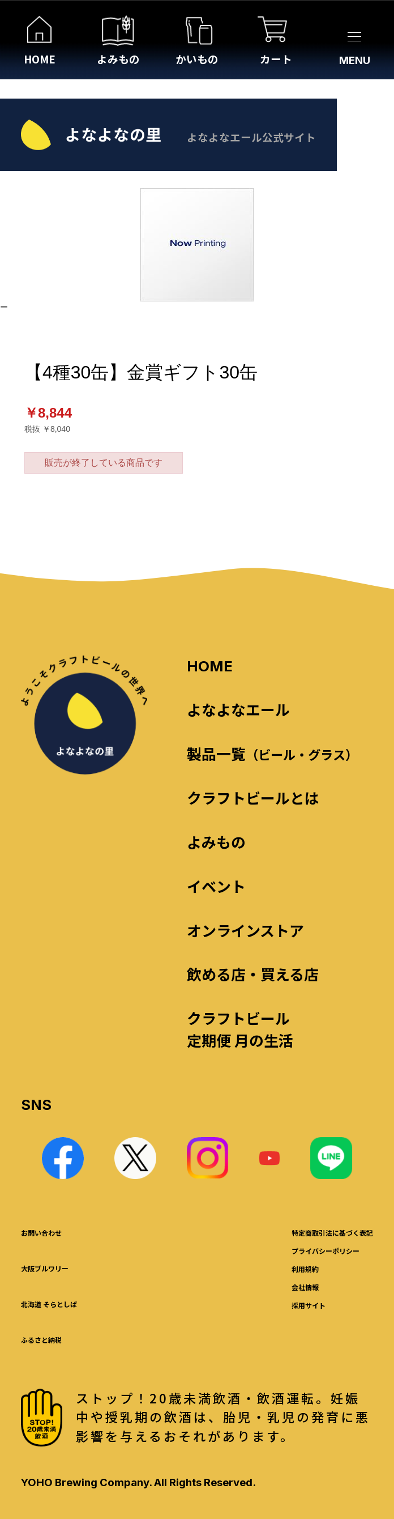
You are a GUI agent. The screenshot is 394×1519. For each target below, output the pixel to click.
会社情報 (305, 1287)
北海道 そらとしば (49, 1304)
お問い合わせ (41, 1232)
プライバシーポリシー (325, 1251)
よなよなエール (238, 709)
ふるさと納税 (41, 1339)
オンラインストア (245, 930)
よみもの (216, 841)
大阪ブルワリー (44, 1268)
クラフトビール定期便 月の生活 (240, 1028)
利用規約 (305, 1269)
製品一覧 (272, 753)
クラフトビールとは (253, 797)
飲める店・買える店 (253, 973)
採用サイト (309, 1305)
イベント (216, 885)
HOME (210, 666)
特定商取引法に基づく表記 (332, 1232)
